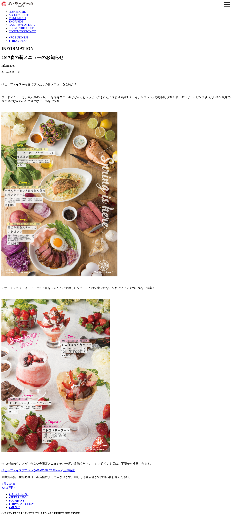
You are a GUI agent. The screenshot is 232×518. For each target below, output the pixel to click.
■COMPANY (17, 500)
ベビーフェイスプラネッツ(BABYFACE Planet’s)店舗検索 (38, 470)
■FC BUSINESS (18, 37)
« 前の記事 (8, 483)
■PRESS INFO (17, 40)
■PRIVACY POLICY (21, 503)
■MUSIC (14, 507)
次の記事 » (8, 487)
